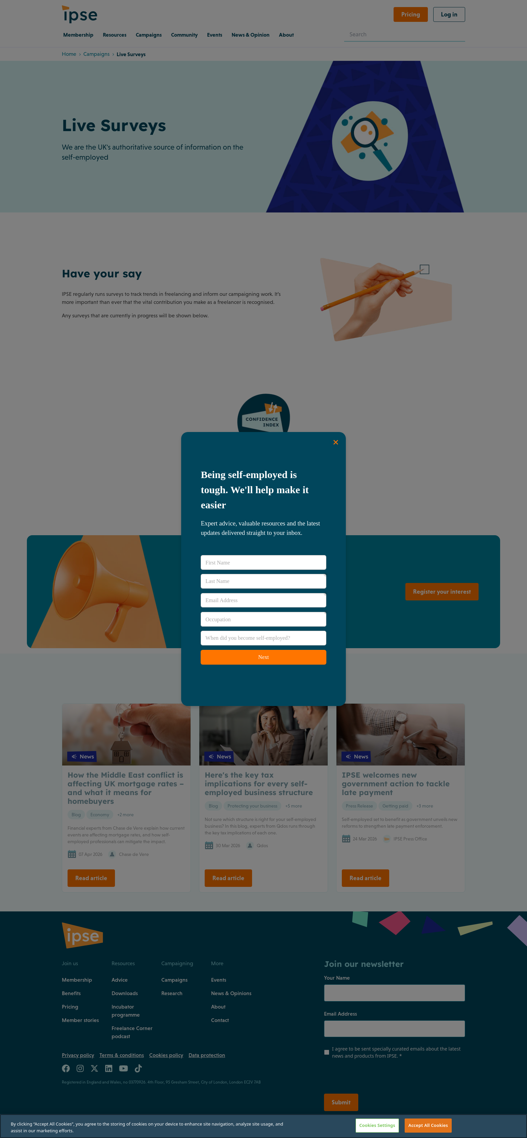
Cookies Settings (377, 1125)
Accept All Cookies (428, 1125)
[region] (263, 1126)
